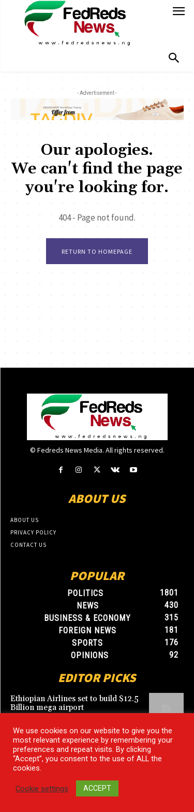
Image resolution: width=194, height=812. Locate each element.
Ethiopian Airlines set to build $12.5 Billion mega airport (74, 703)
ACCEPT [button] (97, 788)
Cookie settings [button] (42, 788)
